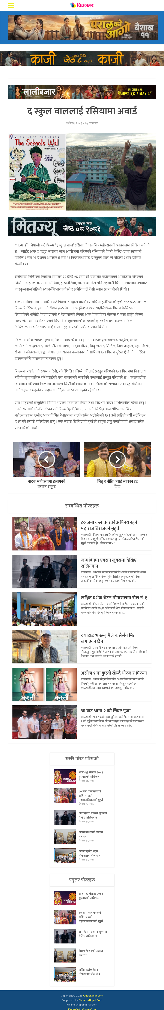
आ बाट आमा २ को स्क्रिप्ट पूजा (106, 711)
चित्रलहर (93, 123)
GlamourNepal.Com (90, 1000)
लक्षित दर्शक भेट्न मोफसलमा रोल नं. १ (112, 601)
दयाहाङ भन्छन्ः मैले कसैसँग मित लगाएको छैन (109, 638)
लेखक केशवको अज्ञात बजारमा (91, 834)
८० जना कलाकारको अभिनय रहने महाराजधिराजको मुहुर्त (109, 525)
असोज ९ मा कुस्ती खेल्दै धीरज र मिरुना (108, 676)
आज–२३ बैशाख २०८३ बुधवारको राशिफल (91, 774)
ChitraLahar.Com (93, 995)
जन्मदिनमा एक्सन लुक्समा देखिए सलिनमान (109, 563)
